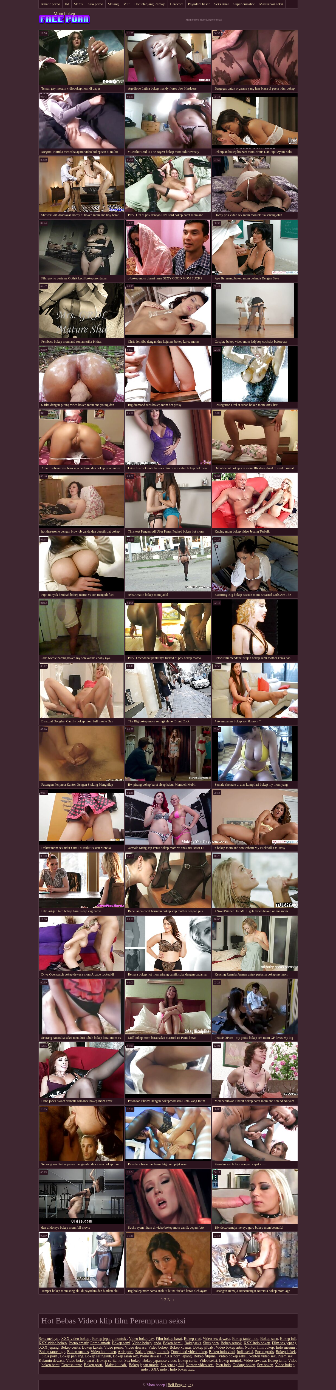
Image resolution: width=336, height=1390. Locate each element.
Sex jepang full (172, 1365)
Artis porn (125, 1352)
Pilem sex (285, 1356)
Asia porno (95, 4)
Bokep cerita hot (110, 1360)
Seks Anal (221, 4)
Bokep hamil (173, 1343)
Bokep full (288, 1339)
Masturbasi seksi (271, 4)
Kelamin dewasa (51, 1360)
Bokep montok (230, 1360)
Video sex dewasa (216, 1339)
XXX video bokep (75, 1339)
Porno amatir (78, 1343)
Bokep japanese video (159, 1360)
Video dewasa (135, 1347)
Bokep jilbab (203, 1347)
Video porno (113, 1347)
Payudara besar (199, 4)
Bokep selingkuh (98, 1356)
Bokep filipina (205, 1356)
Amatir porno (50, 4)
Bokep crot (192, 1339)
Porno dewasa (151, 1356)
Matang (113, 4)
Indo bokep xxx (182, 1369)
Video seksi (208, 1360)
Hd (67, 4)
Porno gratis (264, 1352)
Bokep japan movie (144, 1365)
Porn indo (223, 1365)
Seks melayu (49, 1339)
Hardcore (176, 4)
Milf (126, 4)
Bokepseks (193, 1343)
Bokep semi (121, 1343)
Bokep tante (277, 1360)
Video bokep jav (141, 1339)
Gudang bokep (244, 1365)
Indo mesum (286, 1347)
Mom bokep (64, 13)
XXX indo (159, 1369)
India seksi (245, 1352)
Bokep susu (269, 1339)
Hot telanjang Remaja (149, 4)
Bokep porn (93, 1365)
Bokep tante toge (52, 1352)
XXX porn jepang (177, 1356)
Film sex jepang (284, 1343)
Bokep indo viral (222, 1352)
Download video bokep (189, 1352)
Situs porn (211, 1343)
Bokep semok (231, 1343)
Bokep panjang (71, 1356)
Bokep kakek (92, 1347)
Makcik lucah (116, 1365)
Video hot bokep (103, 1352)
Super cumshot (244, 4)
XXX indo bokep (257, 1343)
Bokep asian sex (125, 1356)
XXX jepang (49, 1347)
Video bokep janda (146, 1343)
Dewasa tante (71, 1365)
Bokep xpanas (180, 1347)
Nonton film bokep (259, 1347)
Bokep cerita (70, 1347)
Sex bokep (132, 1360)
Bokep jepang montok (109, 1339)
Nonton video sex (262, 1356)
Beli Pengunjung (180, 1385)
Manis (78, 4)
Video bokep (158, 1347)
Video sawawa (255, 1360)
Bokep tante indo (245, 1339)
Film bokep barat (169, 1339)
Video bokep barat (80, 1360)
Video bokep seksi (233, 1356)
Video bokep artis (229, 1347)
